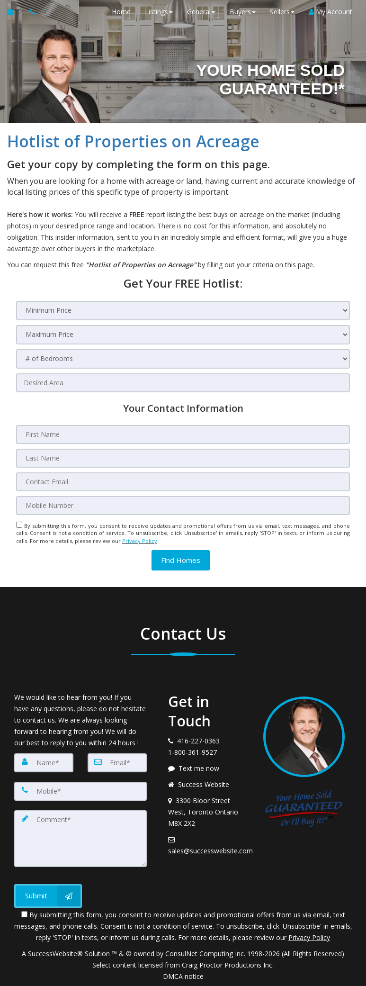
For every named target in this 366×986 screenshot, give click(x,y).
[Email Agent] (15, 12)
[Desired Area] (183, 382)
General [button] (201, 11)
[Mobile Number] (183, 505)
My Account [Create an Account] (330, 11)
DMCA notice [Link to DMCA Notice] (183, 975)
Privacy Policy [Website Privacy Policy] (139, 540)
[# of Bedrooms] (183, 359)
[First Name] (183, 434)
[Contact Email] (183, 481)
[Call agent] (30, 12)
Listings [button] (158, 11)
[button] (181, 559)
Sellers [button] (281, 11)
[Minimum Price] (183, 310)
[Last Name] (183, 458)
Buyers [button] (242, 11)
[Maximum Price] (183, 334)
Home (120, 11)
